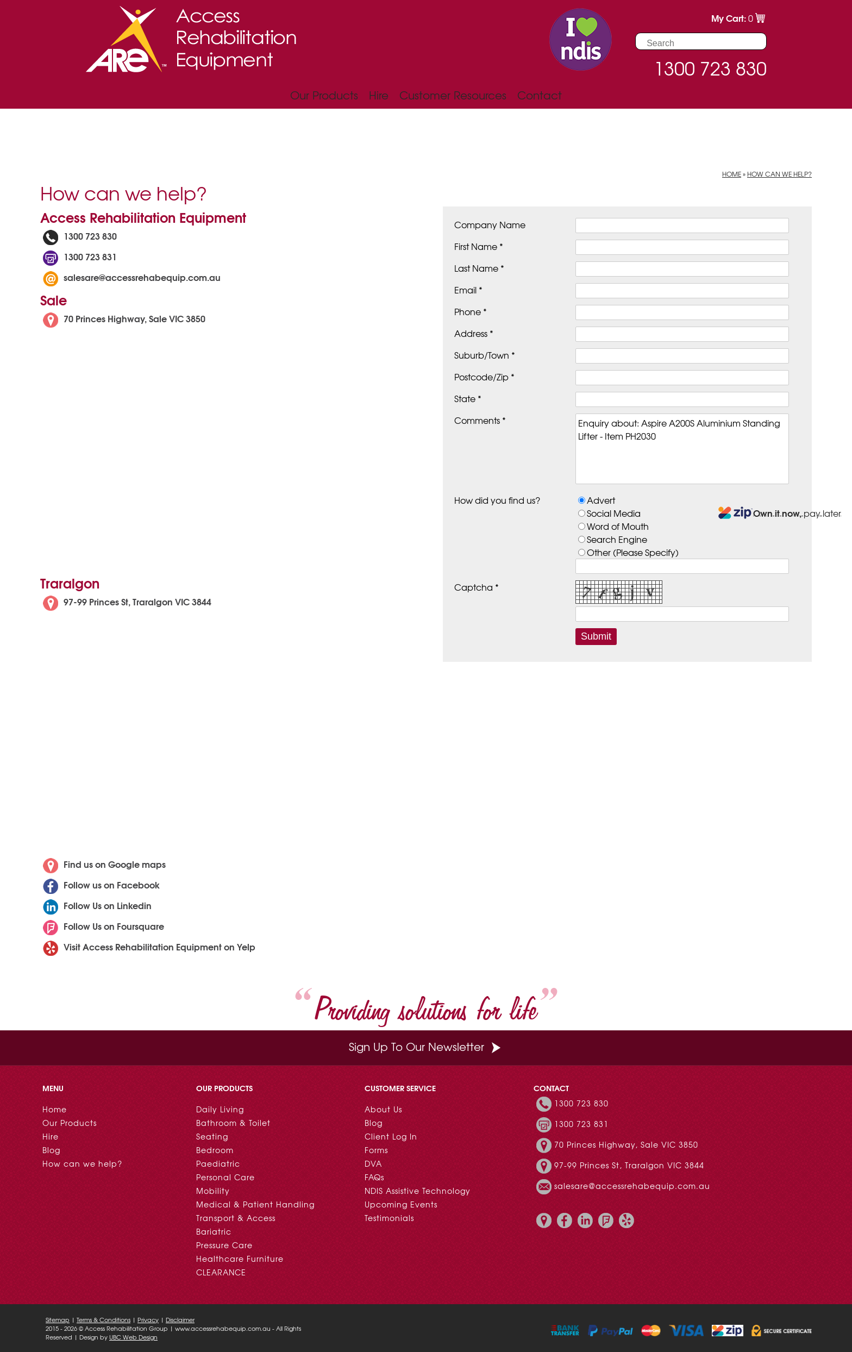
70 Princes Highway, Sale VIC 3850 (122, 318)
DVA (373, 1163)
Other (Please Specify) (633, 552)
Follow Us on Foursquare (102, 925)
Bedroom (215, 1149)
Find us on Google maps (103, 864)
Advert (601, 499)
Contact (539, 95)
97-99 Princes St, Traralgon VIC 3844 (125, 601)
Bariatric (213, 1231)
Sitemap (58, 1319)
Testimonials (389, 1217)
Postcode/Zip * (484, 376)
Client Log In (391, 1136)
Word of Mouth (618, 526)
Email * (468, 289)
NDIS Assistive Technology (418, 1190)
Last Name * (479, 267)
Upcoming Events (401, 1204)
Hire (379, 95)
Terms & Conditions (103, 1319)
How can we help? (779, 174)
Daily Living (220, 1109)
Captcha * (476, 586)
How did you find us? (497, 499)
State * (467, 398)
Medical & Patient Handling (255, 1204)
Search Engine (617, 539)
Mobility (213, 1190)
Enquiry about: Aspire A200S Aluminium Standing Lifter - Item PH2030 (682, 449)
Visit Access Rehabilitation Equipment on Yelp (147, 946)
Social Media (614, 512)
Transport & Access (235, 1217)
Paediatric (218, 1163)
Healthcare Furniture (240, 1258)
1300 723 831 (78, 256)
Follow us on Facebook (100, 884)
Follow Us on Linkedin (96, 905)
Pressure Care (224, 1245)
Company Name (489, 224)
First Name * (478, 246)
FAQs (374, 1177)
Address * (473, 333)
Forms (376, 1149)
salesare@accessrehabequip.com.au (142, 277)
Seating (212, 1136)
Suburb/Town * (484, 354)
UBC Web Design (133, 1336)
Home (731, 174)
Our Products (324, 95)
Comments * (480, 420)
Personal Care (225, 1177)
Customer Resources (452, 95)
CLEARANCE (221, 1272)
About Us (383, 1109)
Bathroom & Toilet (233, 1122)
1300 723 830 (78, 235)
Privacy (148, 1319)
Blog (51, 1149)
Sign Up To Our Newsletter (426, 1046)
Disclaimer (180, 1319)
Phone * (470, 311)
